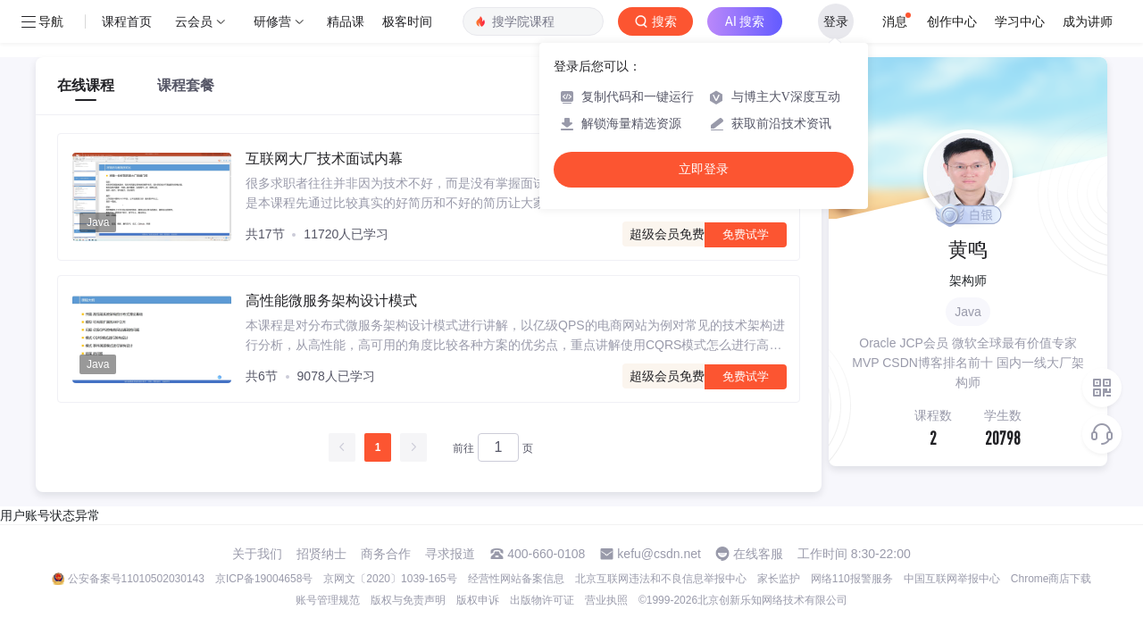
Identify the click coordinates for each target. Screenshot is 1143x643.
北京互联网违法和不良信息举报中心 (661, 578)
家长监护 (778, 578)
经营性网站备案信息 (516, 578)
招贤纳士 (321, 554)
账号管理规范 (328, 600)
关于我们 (257, 554)
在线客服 (758, 554)
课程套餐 (185, 85)
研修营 (272, 21)
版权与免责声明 (408, 600)
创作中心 (952, 21)
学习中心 (1020, 21)
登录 (835, 21)
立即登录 (704, 169)
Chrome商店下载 (1051, 578)
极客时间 (407, 21)
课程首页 (127, 21)
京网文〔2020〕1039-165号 (389, 578)
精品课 (345, 21)
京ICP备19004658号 (264, 578)
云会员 (194, 21)
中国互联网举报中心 (952, 578)
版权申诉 (477, 600)
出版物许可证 (542, 600)
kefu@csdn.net (659, 554)
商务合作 (386, 554)
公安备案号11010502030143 (136, 578)
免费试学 (745, 234)
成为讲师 (1088, 21)
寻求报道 (450, 554)
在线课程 (85, 85)
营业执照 (606, 600)
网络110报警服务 (852, 578)
